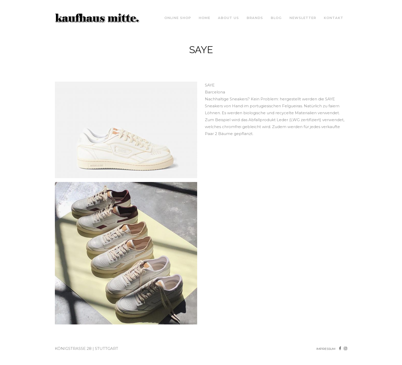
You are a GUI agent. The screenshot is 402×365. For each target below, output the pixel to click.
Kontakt (333, 18)
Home (204, 18)
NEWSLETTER (302, 18)
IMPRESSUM (325, 349)
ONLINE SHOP (177, 18)
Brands (255, 18)
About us (228, 18)
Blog (276, 18)
